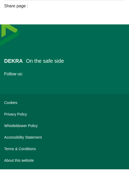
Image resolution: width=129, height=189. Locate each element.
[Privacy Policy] (64, 114)
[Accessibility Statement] (64, 137)
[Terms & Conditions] (64, 148)
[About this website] (64, 160)
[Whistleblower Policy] (64, 125)
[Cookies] (64, 102)
